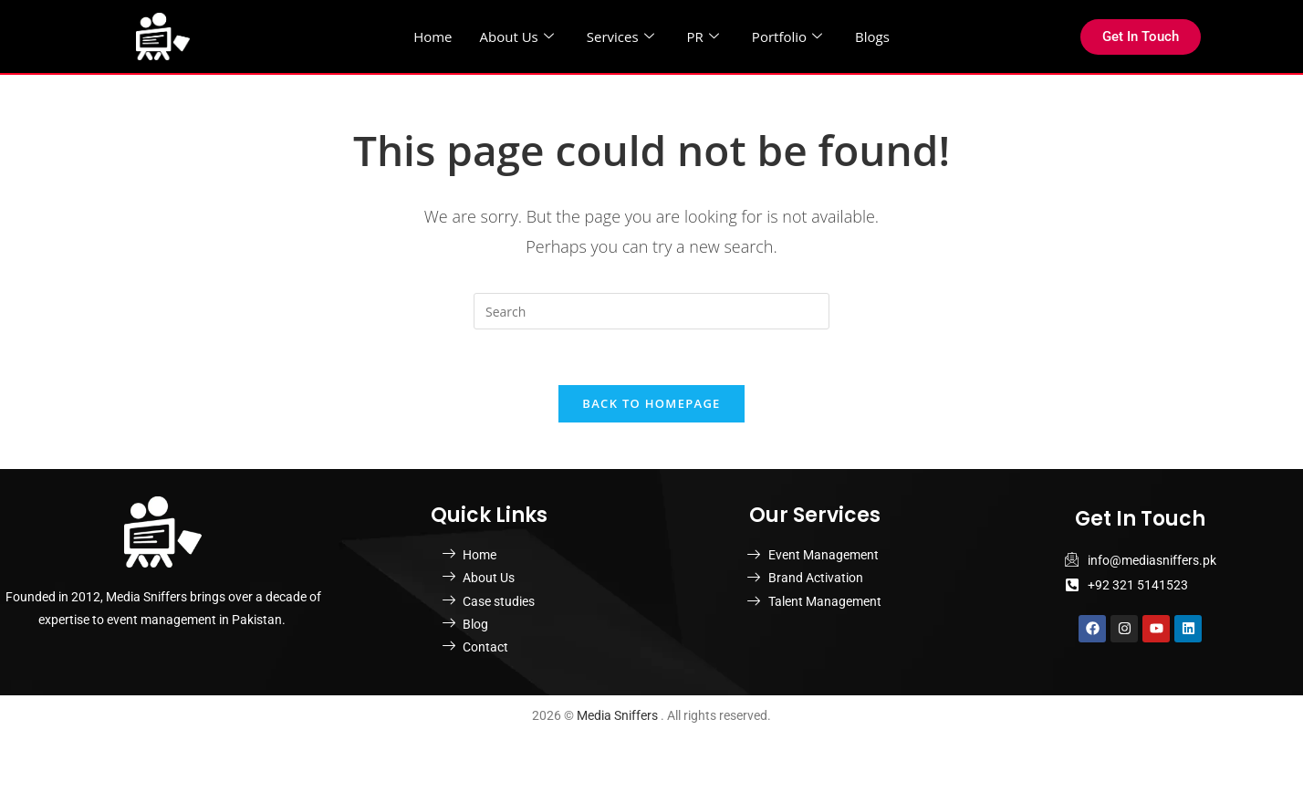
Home (432, 36)
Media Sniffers (619, 715)
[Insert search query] (651, 311)
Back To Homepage (651, 403)
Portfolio (787, 36)
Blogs (872, 36)
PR (703, 36)
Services (620, 36)
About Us (517, 36)
